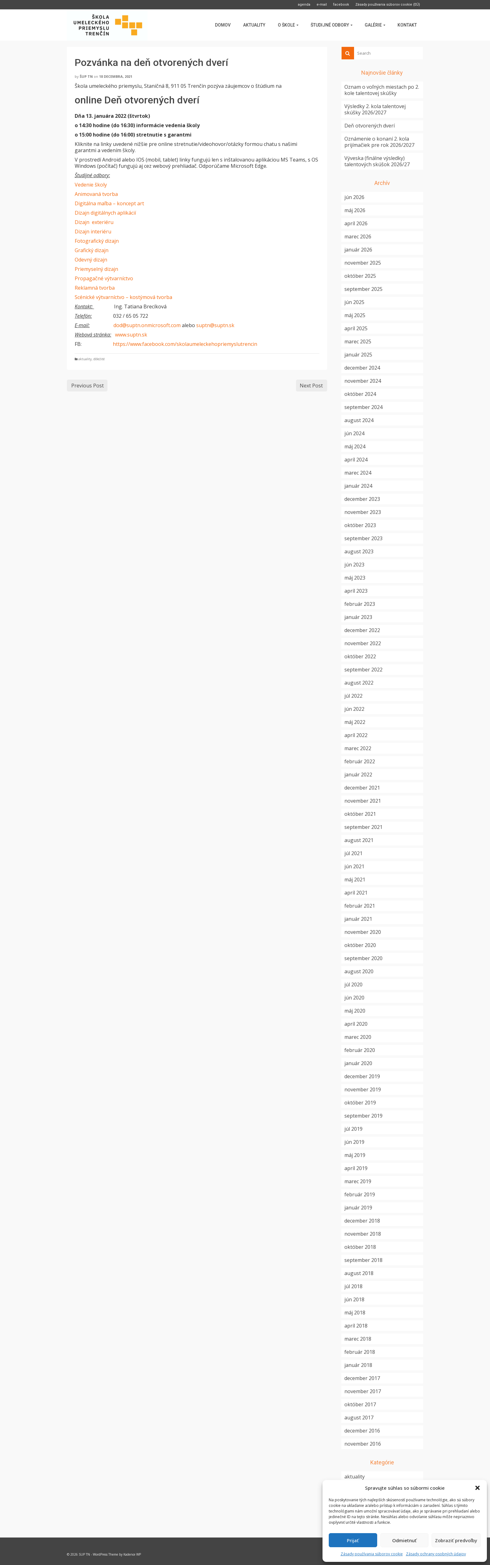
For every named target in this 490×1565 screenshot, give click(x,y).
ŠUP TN (86, 76)
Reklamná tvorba (95, 287)
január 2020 (358, 1063)
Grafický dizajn (91, 250)
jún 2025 (354, 302)
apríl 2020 (356, 1023)
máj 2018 (354, 1312)
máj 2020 (354, 1010)
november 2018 (362, 1233)
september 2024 (363, 407)
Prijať (353, 1540)
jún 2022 (354, 708)
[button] (477, 1488)
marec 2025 (357, 341)
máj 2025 (354, 315)
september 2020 (363, 958)
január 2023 (358, 617)
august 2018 (358, 1273)
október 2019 (360, 1102)
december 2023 (362, 499)
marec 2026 (357, 236)
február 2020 (359, 1050)
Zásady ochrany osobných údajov (436, 1554)
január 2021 (358, 918)
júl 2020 (353, 984)
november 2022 (362, 643)
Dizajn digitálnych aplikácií (105, 212)
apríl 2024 (356, 459)
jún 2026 (354, 197)
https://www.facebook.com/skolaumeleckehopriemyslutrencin (185, 344)
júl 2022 (353, 695)
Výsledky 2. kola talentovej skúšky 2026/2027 (375, 109)
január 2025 (358, 354)
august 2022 (358, 682)
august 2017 (358, 1417)
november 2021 (362, 800)
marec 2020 (357, 1037)
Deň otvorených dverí (369, 125)
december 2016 (362, 1430)
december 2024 (362, 367)
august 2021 (358, 840)
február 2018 (359, 1351)
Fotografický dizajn (97, 240)
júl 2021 (353, 853)
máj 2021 (354, 879)
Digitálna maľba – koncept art (109, 203)
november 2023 (362, 512)
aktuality (85, 359)
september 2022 (363, 669)
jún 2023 (354, 564)
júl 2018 (353, 1286)
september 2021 (363, 827)
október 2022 (360, 656)
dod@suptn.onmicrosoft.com (147, 325)
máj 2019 (354, 1155)
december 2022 (362, 630)
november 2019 (362, 1089)
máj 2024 (354, 446)
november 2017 (362, 1391)
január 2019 (358, 1207)
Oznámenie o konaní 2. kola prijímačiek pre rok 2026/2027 (379, 141)
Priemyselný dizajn (96, 269)
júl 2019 (353, 1128)
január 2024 (358, 485)
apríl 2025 (356, 328)
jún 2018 (354, 1299)
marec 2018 (357, 1338)
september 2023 (363, 538)
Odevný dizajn (91, 259)
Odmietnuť (404, 1540)
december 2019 (362, 1076)
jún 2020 (354, 997)
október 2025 (360, 275)
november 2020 (362, 932)
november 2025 (362, 262)
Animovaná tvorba (96, 194)
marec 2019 (357, 1181)
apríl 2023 (356, 590)
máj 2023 (354, 577)
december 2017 (362, 1378)
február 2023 (359, 604)
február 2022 (359, 761)
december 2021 (362, 787)
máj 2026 (354, 210)
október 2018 (360, 1247)
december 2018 (362, 1220)
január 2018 (358, 1365)
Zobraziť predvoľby (456, 1540)
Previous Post (87, 385)
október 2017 (360, 1404)
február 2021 (359, 905)
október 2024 (360, 394)
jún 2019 (354, 1142)
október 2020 (360, 945)
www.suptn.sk (131, 334)
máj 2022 (354, 722)
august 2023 (358, 551)
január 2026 (358, 249)
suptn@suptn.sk (215, 325)
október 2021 (360, 813)
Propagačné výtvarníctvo (104, 278)
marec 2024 (357, 472)
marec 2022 (357, 748)
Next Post (311, 385)
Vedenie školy (91, 184)
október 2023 (360, 525)
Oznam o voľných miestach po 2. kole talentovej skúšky (381, 90)
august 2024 (358, 420)
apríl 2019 (356, 1168)
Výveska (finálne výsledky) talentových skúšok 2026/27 (377, 161)
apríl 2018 (356, 1325)
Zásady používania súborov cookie (372, 1554)
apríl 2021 (356, 892)
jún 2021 (354, 866)
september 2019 (363, 1115)
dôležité (99, 359)
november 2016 (362, 1443)
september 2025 (363, 289)
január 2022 (358, 774)
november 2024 (362, 380)
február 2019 (359, 1194)
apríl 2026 (356, 223)
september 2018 (363, 1260)
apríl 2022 (356, 735)
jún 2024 (354, 433)
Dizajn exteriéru (94, 222)
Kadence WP (132, 1554)
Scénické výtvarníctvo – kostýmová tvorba (123, 297)
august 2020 (358, 971)
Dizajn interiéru (93, 231)
